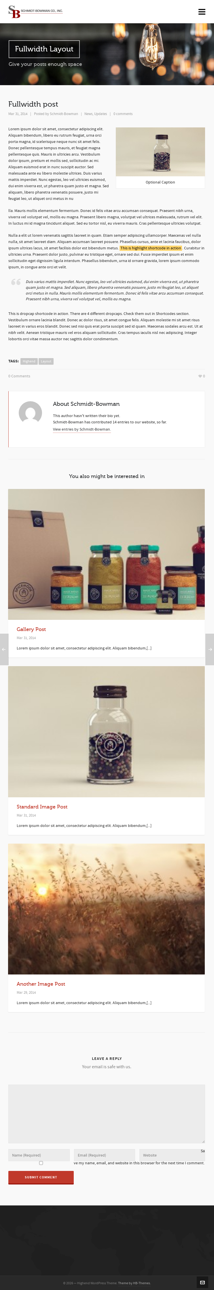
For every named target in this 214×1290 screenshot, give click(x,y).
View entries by (82, 428)
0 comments (122, 114)
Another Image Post (41, 983)
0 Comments (19, 376)
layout (46, 361)
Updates (100, 114)
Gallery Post (31, 628)
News (88, 114)
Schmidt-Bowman (64, 114)
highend (29, 361)
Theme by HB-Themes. (134, 1282)
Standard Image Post (42, 806)
